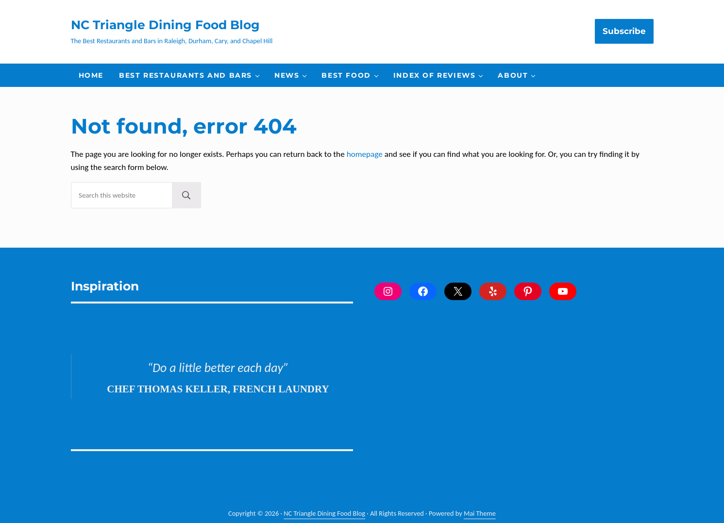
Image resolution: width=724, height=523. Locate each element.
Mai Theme (480, 513)
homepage (365, 154)
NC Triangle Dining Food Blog (165, 24)
